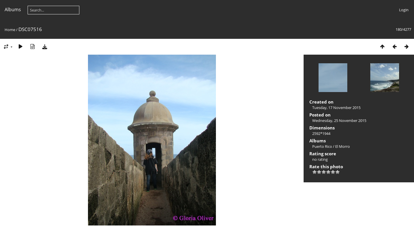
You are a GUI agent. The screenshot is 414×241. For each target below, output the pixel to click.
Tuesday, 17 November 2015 (336, 107)
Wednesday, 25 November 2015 (339, 120)
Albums (13, 9)
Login (404, 9)
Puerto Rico (322, 146)
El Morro (342, 146)
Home (10, 29)
